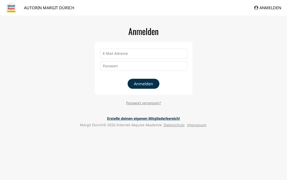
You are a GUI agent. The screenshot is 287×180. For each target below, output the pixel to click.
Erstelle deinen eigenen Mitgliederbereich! (143, 118)
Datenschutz (174, 124)
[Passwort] (143, 66)
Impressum (196, 124)
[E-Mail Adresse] (143, 53)
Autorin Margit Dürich (49, 7)
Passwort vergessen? (143, 102)
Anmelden (267, 7)
